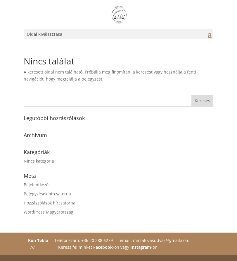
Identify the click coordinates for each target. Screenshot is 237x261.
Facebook (103, 247)
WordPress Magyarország (48, 212)
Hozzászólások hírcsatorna (49, 203)
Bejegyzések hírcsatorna (47, 194)
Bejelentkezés (37, 184)
